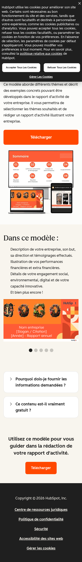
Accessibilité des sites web (41, 539)
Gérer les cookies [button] (41, 548)
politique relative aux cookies (41, 54)
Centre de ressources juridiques (41, 510)
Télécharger (41, 137)
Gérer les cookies (41, 76)
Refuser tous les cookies (61, 67)
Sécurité (41, 529)
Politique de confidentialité (41, 519)
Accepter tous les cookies (21, 67)
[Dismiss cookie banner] (79, 3)
